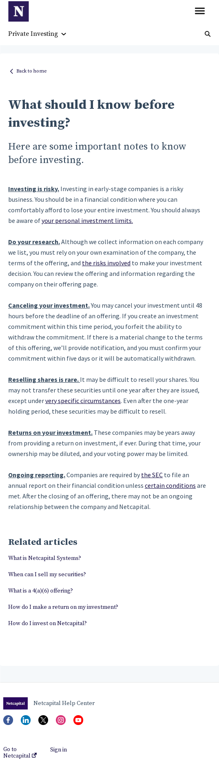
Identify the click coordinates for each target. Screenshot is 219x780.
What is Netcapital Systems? (44, 558)
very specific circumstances (83, 401)
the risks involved (106, 263)
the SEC (152, 475)
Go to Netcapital (20, 752)
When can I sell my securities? (47, 574)
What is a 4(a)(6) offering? (40, 591)
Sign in (58, 750)
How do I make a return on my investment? (63, 607)
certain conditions (170, 485)
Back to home (31, 71)
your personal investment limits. (87, 220)
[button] (199, 11)
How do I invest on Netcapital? (47, 623)
